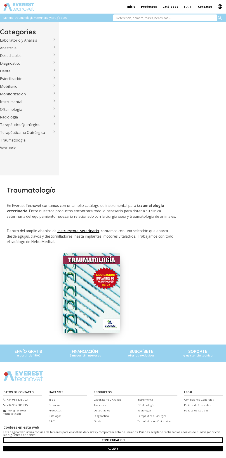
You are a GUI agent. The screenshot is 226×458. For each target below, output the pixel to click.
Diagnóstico (10, 63)
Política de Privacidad (197, 405)
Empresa (54, 405)
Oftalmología (11, 109)
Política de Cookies (196, 410)
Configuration (113, 440)
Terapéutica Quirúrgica (20, 124)
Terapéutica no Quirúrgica (22, 132)
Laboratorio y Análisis (18, 40)
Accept (113, 448)
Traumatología (13, 140)
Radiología (9, 117)
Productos (149, 7)
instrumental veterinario (78, 230)
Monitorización (13, 94)
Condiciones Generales (199, 399)
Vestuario (8, 147)
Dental (5, 70)
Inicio (131, 7)
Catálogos (170, 7)
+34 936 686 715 (15, 405)
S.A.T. (188, 7)
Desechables (10, 55)
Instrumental (11, 101)
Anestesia (8, 47)
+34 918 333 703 (15, 399)
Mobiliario (8, 86)
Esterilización (11, 78)
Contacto (205, 7)
